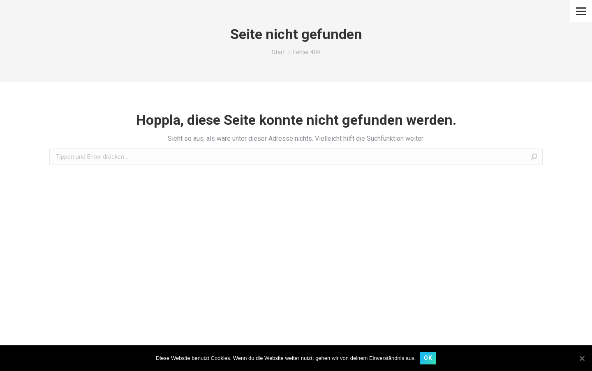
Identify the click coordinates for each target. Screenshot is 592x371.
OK (428, 358)
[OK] (582, 358)
